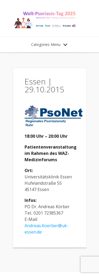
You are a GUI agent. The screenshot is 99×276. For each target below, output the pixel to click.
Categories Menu (49, 44)
